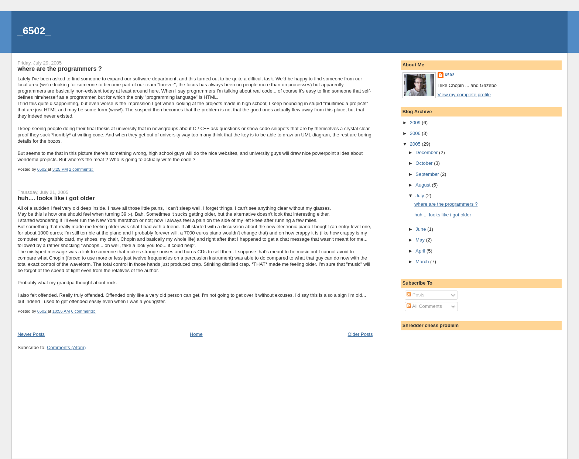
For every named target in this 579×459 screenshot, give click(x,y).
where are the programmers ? (59, 68)
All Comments (424, 306)
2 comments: (81, 169)
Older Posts (360, 334)
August (423, 185)
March (422, 261)
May (420, 240)
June (421, 229)
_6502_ (34, 30)
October (424, 163)
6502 (450, 75)
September (427, 174)
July (420, 195)
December (427, 152)
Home (196, 334)
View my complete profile (464, 94)
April (420, 251)
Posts (415, 295)
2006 (416, 133)
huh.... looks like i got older (56, 198)
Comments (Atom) (66, 347)
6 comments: (83, 311)
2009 (416, 122)
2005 (416, 144)
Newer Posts (31, 334)
